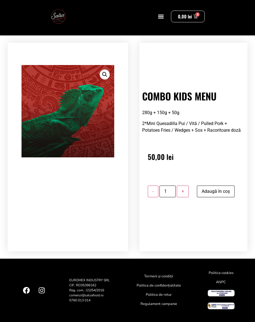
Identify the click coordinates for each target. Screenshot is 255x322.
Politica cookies (221, 272)
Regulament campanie (158, 303)
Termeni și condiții (158, 276)
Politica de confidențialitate (159, 285)
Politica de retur (159, 294)
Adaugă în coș (216, 191)
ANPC (221, 282)
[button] (160, 16)
